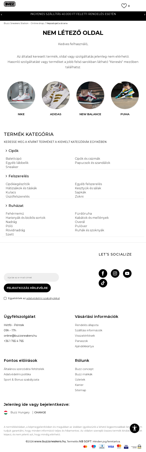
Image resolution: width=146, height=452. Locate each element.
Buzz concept (84, 369)
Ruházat (16, 206)
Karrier (79, 385)
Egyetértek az (34, 298)
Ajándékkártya (84, 346)
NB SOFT (85, 441)
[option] (73, 14)
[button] (134, 428)
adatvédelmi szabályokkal (43, 298)
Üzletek (80, 379)
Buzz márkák (83, 374)
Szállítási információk (88, 330)
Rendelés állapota (86, 325)
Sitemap (80, 390)
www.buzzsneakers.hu (50, 441)
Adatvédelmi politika (17, 374)
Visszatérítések (85, 335)
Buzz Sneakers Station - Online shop (24, 23)
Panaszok (81, 341)
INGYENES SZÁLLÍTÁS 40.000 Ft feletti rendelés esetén (73, 14)
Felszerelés (19, 176)
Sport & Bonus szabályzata (21, 379)
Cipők (13, 151)
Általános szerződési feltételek (24, 369)
